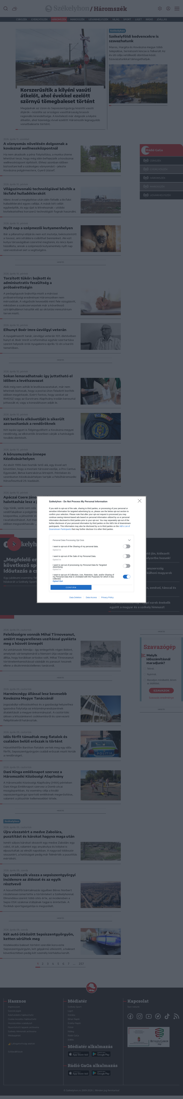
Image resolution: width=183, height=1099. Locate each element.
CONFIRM (71, 587)
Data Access (91, 597)
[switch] (126, 546)
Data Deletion (75, 597)
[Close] (140, 501)
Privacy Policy (107, 597)
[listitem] (91, 540)
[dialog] (91, 549)
